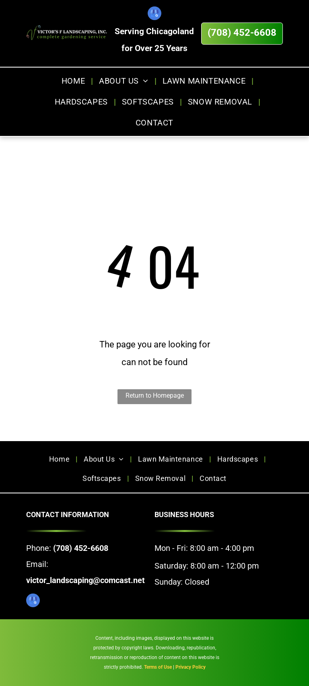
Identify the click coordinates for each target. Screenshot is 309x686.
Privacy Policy (190, 667)
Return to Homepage (155, 395)
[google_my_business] (154, 14)
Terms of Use (158, 667)
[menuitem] (74, 80)
